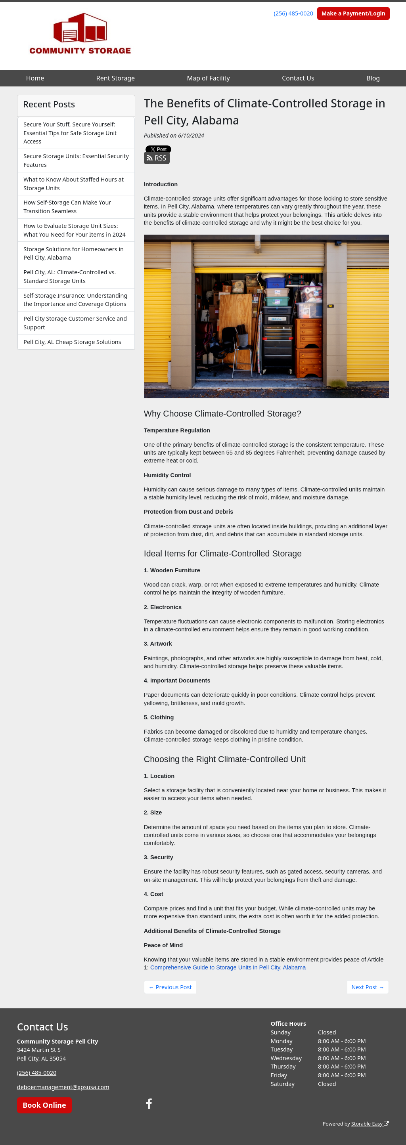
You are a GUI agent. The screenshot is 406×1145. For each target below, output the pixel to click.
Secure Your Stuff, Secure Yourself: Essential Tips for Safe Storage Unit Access (70, 132)
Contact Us (298, 78)
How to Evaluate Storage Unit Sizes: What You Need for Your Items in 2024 (74, 230)
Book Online (44, 1105)
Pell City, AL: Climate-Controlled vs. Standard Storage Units (69, 276)
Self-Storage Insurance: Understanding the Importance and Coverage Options (75, 300)
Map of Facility (208, 78)
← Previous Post (170, 987)
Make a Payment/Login (353, 13)
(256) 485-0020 (293, 13)
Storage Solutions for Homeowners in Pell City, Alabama (73, 253)
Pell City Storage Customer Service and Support (75, 323)
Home (35, 78)
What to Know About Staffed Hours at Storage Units (73, 184)
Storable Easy (370, 1123)
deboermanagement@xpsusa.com (63, 1087)
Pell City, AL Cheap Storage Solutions (72, 342)
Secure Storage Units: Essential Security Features (76, 160)
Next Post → (367, 987)
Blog (373, 78)
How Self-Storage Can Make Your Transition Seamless (67, 207)
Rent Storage (115, 78)
